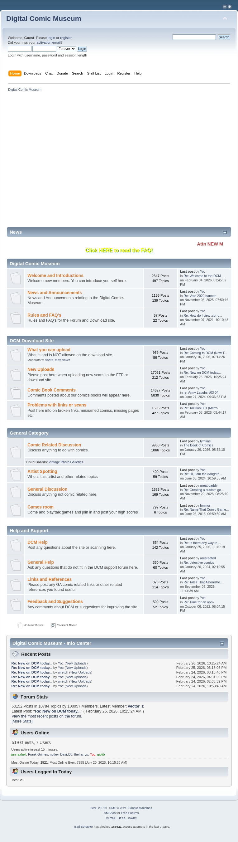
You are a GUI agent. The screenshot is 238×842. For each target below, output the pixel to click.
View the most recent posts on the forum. (47, 716)
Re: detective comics (198, 562)
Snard (49, 360)
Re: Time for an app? (198, 602)
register (66, 38)
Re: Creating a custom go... (203, 490)
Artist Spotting (42, 471)
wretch (63, 672)
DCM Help (37, 542)
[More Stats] (22, 721)
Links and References (49, 579)
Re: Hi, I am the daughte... (202, 474)
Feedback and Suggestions (55, 601)
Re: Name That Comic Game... (206, 509)
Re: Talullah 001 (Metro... (201, 408)
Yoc (202, 271)
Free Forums (130, 813)
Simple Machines (140, 808)
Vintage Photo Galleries (66, 462)
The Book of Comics (198, 445)
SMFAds (110, 813)
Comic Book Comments (51, 390)
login (51, 38)
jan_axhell (18, 754)
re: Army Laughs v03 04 (200, 392)
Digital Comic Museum (43, 18)
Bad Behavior (83, 826)
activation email (48, 42)
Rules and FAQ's (44, 315)
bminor (205, 505)
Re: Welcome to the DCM (202, 276)
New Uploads (40, 369)
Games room (40, 507)
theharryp (81, 754)
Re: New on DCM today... (202, 372)
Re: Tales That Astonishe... (203, 582)
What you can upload (48, 350)
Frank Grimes (38, 754)
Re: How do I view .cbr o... (202, 315)
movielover (62, 360)
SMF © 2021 (118, 808)
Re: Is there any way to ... (202, 543)
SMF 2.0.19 (99, 808)
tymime (205, 441)
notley (54, 754)
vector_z (136, 706)
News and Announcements (54, 292)
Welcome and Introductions (55, 275)
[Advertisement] (65, 161)
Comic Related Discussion (54, 445)
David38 (66, 754)
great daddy (208, 485)
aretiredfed (208, 558)
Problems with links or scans (56, 405)
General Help (40, 562)
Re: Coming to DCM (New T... (205, 353)
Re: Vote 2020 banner (199, 296)
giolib (101, 754)
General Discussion (47, 489)
